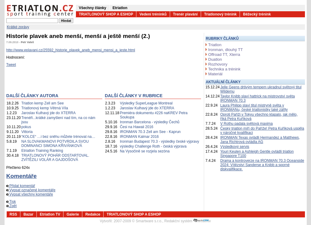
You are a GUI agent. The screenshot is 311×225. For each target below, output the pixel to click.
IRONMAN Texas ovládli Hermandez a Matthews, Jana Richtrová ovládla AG (260, 139)
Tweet (11, 65)
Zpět (11, 206)
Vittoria (26, 132)
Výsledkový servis (234, 147)
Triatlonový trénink (220, 14)
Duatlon (215, 59)
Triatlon (214, 45)
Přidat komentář (20, 186)
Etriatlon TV (50, 214)
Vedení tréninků (152, 14)
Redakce (92, 214)
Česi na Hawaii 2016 (136, 127)
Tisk (11, 201)
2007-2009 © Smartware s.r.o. (138, 221)
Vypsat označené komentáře (31, 190)
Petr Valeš (27, 42)
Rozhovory (217, 64)
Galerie (73, 214)
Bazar (28, 214)
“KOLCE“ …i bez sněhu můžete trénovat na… (58, 137)
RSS (13, 214)
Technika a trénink (224, 69)
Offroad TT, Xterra (224, 54)
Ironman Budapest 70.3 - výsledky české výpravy (159, 141)
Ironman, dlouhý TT (225, 49)
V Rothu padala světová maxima (246, 123)
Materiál (215, 74)
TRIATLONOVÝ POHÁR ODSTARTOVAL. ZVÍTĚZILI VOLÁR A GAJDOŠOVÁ (55, 157)
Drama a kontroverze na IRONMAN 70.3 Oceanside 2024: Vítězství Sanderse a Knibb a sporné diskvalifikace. (262, 165)
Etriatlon (120, 8)
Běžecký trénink (257, 14)
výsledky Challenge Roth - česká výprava (153, 146)
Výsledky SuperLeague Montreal (146, 103)
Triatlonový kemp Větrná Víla (44, 108)
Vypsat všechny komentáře (29, 194)
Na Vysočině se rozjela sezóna (145, 151)
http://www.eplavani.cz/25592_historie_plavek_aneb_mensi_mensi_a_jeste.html (70, 50)
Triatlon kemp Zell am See (42, 103)
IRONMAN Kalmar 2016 (139, 137)
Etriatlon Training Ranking (42, 150)
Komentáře (21, 176)
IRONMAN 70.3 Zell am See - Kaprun (150, 132)
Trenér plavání (185, 14)
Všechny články (92, 8)
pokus (26, 127)
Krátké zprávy (18, 27)
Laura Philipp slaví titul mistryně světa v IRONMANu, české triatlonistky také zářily (254, 107)
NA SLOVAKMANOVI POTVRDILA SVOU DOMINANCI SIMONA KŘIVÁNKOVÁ (55, 143)
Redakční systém (187, 221)
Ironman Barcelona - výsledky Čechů (149, 122)
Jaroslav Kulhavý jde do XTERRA (48, 113)
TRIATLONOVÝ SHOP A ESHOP (106, 14)
